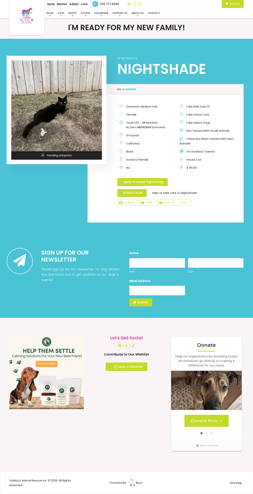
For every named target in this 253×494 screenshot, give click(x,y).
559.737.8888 (105, 4)
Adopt (72, 13)
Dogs (50, 13)
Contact (154, 13)
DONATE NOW (132, 193)
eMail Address (139, 281)
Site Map (236, 483)
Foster (85, 13)
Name (133, 253)
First (132, 271)
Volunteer (101, 13)
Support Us (119, 13)
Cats (61, 13)
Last (190, 271)
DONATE (233, 3)
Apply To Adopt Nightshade (143, 182)
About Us (138, 13)
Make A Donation (128, 367)
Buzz (135, 483)
